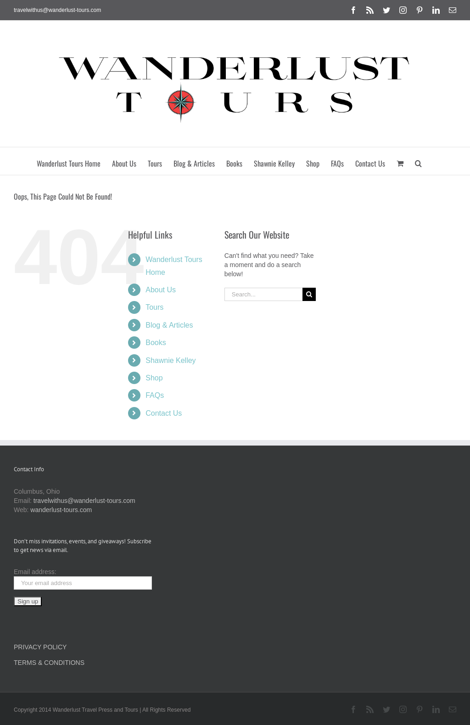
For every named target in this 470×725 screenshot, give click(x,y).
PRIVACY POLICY (40, 647)
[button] (418, 161)
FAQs (154, 395)
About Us (160, 290)
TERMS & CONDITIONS (49, 662)
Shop (153, 378)
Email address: (35, 571)
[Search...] (263, 294)
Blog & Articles (169, 325)
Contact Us (163, 413)
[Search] (309, 294)
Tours (154, 307)
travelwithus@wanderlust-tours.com (57, 10)
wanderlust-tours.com (61, 509)
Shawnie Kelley (170, 360)
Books (155, 342)
